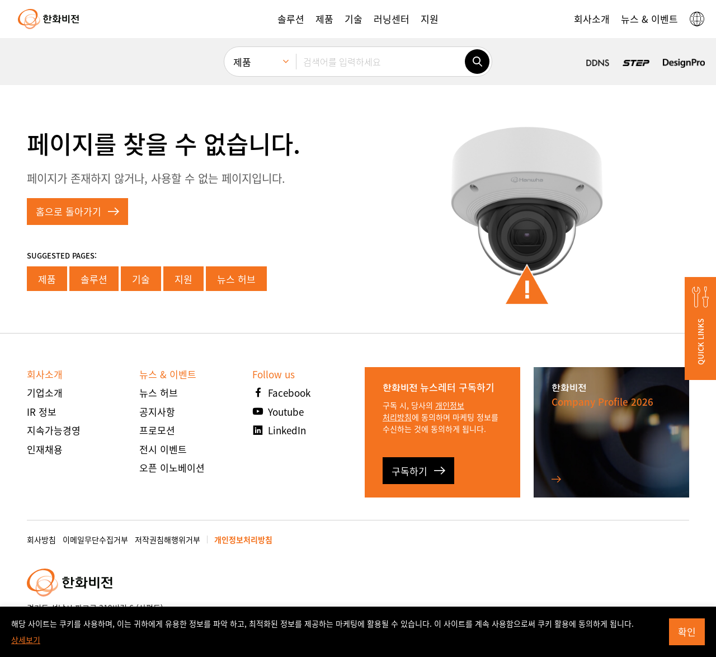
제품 (47, 279)
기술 (141, 279)
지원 (183, 279)
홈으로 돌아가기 (77, 211)
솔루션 (94, 279)
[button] (290, 19)
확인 (687, 632)
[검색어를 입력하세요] (380, 61)
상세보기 (25, 639)
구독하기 (418, 471)
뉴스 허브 (236, 279)
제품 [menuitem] (242, 62)
